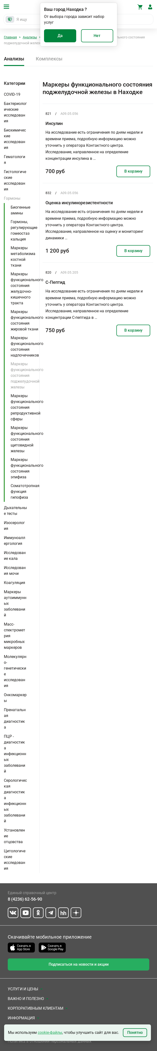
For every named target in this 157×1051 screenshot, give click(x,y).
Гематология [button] (14, 159)
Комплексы (49, 59)
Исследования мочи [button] (15, 570)
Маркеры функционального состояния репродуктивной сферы (27, 407)
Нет (97, 35)
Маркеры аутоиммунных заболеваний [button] (15, 603)
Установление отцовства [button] (14, 836)
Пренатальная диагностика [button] (15, 719)
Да (60, 35)
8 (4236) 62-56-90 (25, 899)
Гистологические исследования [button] (15, 180)
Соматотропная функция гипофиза (25, 491)
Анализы (30, 37)
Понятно (135, 1032)
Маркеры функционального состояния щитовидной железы (27, 439)
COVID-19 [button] (12, 94)
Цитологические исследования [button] (14, 860)
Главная (10, 37)
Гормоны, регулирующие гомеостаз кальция (24, 230)
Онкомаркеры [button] (15, 698)
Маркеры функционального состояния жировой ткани (27, 320)
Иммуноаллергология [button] (14, 540)
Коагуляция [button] (14, 582)
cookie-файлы (50, 1032)
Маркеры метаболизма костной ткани (23, 257)
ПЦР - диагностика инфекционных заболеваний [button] (15, 754)
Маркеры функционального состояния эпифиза (27, 468)
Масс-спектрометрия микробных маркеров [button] (14, 636)
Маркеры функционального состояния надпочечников (27, 347)
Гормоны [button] (12, 198)
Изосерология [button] (14, 525)
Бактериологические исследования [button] (15, 112)
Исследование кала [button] (15, 555)
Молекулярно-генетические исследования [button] (15, 671)
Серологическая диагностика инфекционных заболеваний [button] (15, 800)
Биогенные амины (20, 210)
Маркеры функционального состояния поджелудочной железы (27, 375)
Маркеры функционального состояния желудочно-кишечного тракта (27, 288)
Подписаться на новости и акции (79, 964)
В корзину (133, 171)
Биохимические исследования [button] (15, 139)
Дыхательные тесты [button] (15, 510)
